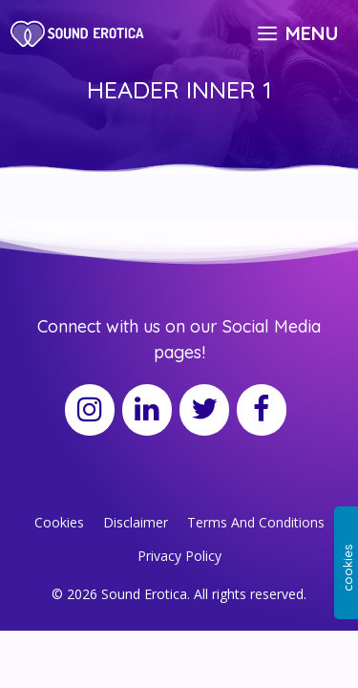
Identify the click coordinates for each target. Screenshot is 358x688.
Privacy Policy (179, 556)
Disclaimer (135, 522)
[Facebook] (261, 410)
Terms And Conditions (256, 522)
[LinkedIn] (147, 410)
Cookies (59, 522)
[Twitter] (204, 410)
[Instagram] (90, 410)
